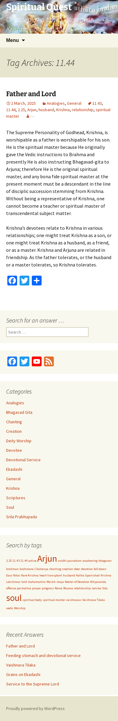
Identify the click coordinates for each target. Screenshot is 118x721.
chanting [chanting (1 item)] (55, 569)
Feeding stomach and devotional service (43, 655)
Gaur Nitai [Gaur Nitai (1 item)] (13, 575)
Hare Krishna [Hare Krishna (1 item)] (30, 575)
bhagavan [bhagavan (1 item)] (105, 561)
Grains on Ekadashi (23, 674)
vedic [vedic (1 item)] (9, 608)
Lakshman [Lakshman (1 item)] (13, 582)
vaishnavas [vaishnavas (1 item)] (73, 600)
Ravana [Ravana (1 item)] (68, 588)
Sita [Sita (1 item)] (105, 588)
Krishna (63, 109)
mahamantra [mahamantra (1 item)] (37, 582)
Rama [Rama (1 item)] (58, 588)
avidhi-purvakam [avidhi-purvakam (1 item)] (70, 561)
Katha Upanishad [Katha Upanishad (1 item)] (88, 575)
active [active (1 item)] (32, 561)
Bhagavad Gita (19, 412)
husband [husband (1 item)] (69, 575)
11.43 (97, 103)
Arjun (31, 109)
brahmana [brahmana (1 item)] (27, 569)
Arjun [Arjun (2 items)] (47, 558)
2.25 (21, 109)
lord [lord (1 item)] (24, 582)
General (74, 103)
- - (32, 116)
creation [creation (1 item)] (67, 569)
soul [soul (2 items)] (14, 597)
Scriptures (15, 497)
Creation (14, 431)
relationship (83, 109)
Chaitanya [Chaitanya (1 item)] (41, 569)
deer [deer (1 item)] (77, 569)
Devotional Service (23, 459)
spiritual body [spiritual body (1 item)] (32, 600)
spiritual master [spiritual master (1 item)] (54, 600)
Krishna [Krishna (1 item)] (106, 575)
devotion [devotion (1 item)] (87, 569)
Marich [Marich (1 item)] (51, 582)
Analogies (56, 103)
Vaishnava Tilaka (20, 665)
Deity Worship (18, 441)
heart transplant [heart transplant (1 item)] (50, 575)
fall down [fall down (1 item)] (100, 569)
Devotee (14, 450)
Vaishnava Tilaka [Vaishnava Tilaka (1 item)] (93, 600)
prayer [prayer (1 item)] (36, 588)
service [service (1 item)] (96, 588)
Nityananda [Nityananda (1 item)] (98, 582)
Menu (12, 40)
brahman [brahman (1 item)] (12, 569)
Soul (10, 507)
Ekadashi (14, 469)
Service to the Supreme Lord (32, 684)
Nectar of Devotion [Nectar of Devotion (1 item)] (77, 582)
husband (46, 109)
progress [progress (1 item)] (48, 588)
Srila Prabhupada (21, 516)
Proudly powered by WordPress (35, 708)
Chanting (14, 422)
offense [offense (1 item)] (11, 588)
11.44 (11, 109)
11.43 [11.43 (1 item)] (16, 561)
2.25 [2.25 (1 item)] (9, 561)
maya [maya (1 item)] (60, 582)
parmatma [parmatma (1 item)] (24, 588)
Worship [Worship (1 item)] (19, 608)
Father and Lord (31, 94)
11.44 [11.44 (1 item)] (24, 561)
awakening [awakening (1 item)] (90, 561)
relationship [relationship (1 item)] (82, 588)
